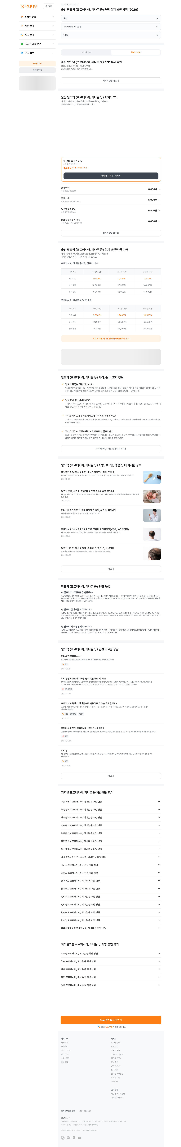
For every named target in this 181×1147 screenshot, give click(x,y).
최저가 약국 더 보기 (111, 233)
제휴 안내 (64, 1054)
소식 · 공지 (65, 1058)
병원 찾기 (114, 1046)
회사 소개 (64, 1043)
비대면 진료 (115, 1043)
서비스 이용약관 (85, 1111)
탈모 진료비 (115, 1050)
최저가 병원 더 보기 (111, 81)
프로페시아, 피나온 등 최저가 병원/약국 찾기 (111, 338)
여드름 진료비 (116, 1058)
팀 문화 (64, 1046)
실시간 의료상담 (117, 1074)
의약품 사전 (115, 1078)
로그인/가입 (37, 70)
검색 (49, 6)
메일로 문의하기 (117, 1097)
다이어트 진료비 (117, 1054)
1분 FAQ (114, 1070)
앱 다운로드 (37, 63)
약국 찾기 (114, 1062)
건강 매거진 (115, 1066)
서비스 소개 (65, 1050)
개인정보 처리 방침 (68, 1111)
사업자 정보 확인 (92, 1125)
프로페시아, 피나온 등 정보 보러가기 (111, 448)
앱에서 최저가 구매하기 (111, 176)
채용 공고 (64, 1062)
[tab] (86, 52)
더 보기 (111, 569)
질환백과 (114, 1081)
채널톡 (122, 1094)
